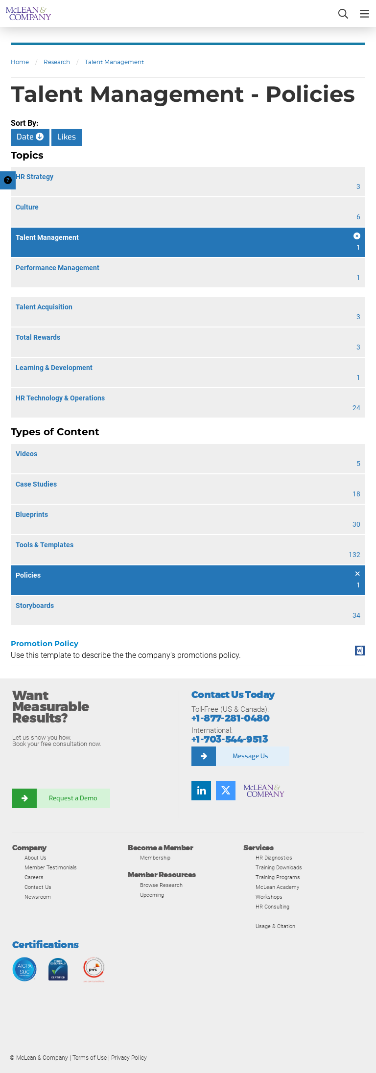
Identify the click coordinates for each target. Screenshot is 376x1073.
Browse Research (161, 885)
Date (30, 137)
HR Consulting (272, 906)
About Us (35, 857)
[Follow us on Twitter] (225, 790)
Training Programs (278, 877)
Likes (66, 137)
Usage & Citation (275, 926)
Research (57, 62)
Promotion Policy (44, 643)
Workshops (269, 896)
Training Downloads (279, 867)
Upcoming (152, 894)
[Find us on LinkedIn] (201, 790)
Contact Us (37, 887)
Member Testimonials (50, 867)
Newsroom (37, 896)
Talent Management (114, 62)
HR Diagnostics (274, 857)
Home (20, 62)
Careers (34, 877)
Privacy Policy (129, 1057)
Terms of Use (89, 1057)
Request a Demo (73, 798)
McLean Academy (277, 887)
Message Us (250, 756)
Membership (155, 857)
